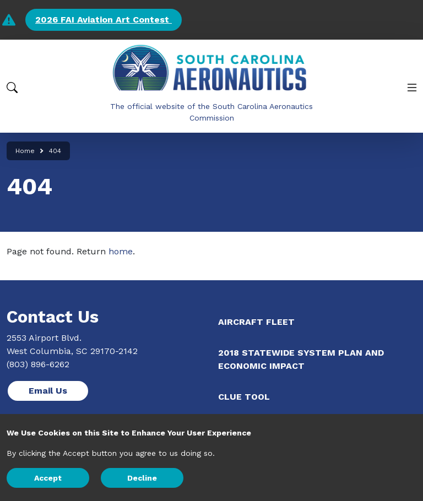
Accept (48, 477)
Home (25, 151)
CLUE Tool (244, 396)
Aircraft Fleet (256, 322)
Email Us (48, 390)
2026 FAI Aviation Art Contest (103, 19)
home (121, 251)
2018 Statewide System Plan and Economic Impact (301, 359)
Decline (142, 477)
